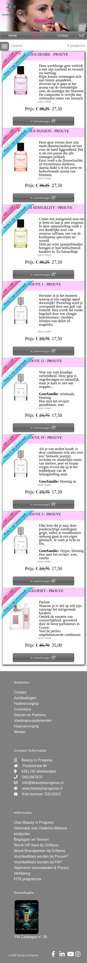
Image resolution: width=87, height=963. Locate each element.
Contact (63, 35)
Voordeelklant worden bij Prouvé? (41, 856)
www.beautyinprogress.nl (42, 788)
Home (12, 35)
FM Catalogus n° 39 (31, 935)
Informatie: (23, 812)
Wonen (19, 732)
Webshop (38, 35)
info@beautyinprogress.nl (43, 783)
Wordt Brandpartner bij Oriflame (39, 851)
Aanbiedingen (25, 698)
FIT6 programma (27, 879)
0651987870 (32, 777)
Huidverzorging (26, 704)
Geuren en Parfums (30, 715)
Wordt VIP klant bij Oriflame (36, 845)
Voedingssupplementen (33, 720)
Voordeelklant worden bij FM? (38, 862)
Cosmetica (22, 709)
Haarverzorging (26, 726)
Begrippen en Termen (31, 839)
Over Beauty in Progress (34, 822)
